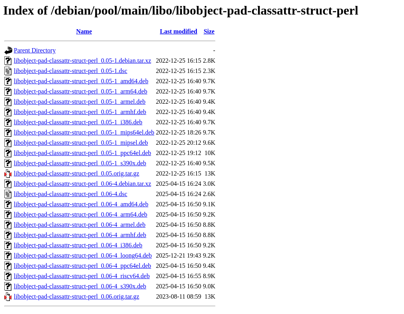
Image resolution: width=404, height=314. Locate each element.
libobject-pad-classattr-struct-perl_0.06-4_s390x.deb (80, 286)
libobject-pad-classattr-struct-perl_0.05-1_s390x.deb (80, 163)
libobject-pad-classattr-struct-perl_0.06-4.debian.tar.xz (82, 183)
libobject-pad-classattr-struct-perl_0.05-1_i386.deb (78, 122)
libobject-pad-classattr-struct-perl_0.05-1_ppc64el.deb (82, 153)
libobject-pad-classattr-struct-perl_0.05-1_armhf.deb (80, 111)
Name (84, 31)
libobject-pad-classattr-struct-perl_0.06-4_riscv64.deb (82, 276)
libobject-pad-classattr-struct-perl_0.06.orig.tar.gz (76, 296)
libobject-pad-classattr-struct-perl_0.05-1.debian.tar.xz (82, 60)
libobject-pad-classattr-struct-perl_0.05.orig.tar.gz (76, 173)
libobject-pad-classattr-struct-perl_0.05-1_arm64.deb (80, 91)
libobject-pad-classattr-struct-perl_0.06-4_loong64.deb (83, 255)
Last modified (178, 31)
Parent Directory (35, 50)
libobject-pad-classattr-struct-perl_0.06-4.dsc (70, 194)
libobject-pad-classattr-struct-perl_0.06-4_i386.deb (78, 245)
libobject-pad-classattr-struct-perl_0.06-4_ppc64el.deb (82, 265)
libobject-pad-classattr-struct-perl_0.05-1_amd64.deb (81, 81)
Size (209, 31)
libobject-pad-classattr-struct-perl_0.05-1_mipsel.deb (81, 142)
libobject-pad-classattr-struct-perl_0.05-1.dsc (70, 70)
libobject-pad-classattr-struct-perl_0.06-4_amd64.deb (81, 204)
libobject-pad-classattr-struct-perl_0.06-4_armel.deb (80, 224)
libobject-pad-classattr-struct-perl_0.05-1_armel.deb (80, 101)
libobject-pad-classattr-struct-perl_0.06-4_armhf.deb (80, 235)
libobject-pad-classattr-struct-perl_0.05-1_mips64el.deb (84, 132)
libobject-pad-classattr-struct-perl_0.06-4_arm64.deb (80, 214)
